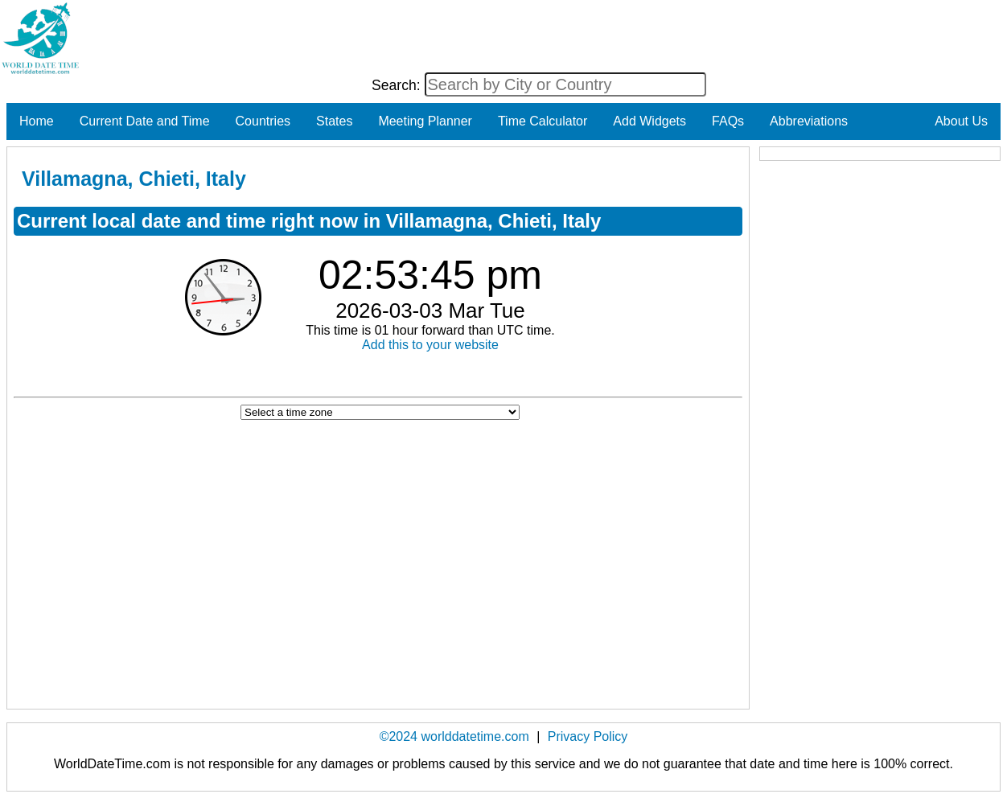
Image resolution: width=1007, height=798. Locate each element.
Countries (263, 121)
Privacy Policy (588, 736)
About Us (961, 121)
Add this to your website (430, 345)
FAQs (728, 121)
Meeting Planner (425, 121)
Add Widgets (649, 121)
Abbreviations (809, 121)
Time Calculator (542, 121)
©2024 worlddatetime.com (454, 736)
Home (36, 121)
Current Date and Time (145, 121)
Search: (398, 85)
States (334, 121)
